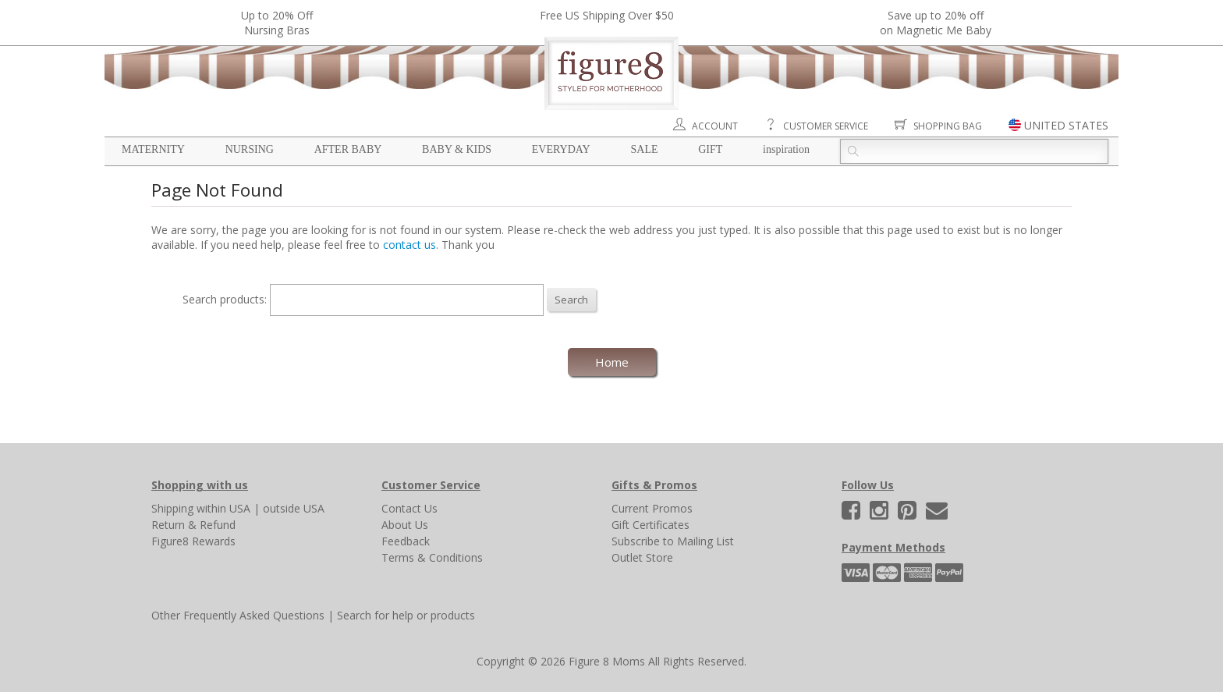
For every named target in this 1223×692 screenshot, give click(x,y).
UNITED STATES (1066, 125)
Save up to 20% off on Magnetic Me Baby (935, 22)
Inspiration (786, 149)
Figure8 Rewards (193, 541)
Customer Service (825, 126)
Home (612, 362)
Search (571, 300)
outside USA (293, 508)
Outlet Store (642, 557)
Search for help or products (406, 615)
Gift (710, 149)
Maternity (153, 149)
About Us (404, 524)
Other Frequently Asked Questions (237, 615)
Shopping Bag (947, 126)
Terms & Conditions (432, 557)
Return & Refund (193, 524)
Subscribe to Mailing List (673, 541)
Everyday (561, 149)
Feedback (405, 541)
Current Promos (652, 508)
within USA (223, 508)
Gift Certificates (650, 524)
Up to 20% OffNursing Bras (277, 22)
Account (715, 126)
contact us (409, 244)
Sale (644, 149)
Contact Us (409, 508)
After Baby (348, 149)
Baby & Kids (456, 149)
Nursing (249, 149)
